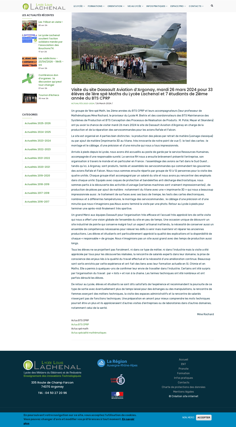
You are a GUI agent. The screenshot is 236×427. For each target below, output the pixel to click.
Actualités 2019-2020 (37, 188)
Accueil (183, 372)
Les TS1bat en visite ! (50, 35)
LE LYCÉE (78, 6)
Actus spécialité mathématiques (88, 345)
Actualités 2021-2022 (37, 171)
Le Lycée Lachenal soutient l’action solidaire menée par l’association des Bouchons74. (51, 54)
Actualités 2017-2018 (37, 205)
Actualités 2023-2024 (82, 116)
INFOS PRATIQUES (156, 6)
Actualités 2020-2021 (37, 179)
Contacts (183, 395)
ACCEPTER (203, 417)
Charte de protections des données (183, 399)
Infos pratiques (183, 390)
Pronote (183, 381)
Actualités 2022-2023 (38, 162)
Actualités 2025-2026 (38, 136)
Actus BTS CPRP (80, 337)
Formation (183, 386)
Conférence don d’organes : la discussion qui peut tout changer (50, 92)
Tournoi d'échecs (49, 108)
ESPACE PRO (178, 6)
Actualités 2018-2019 (37, 197)
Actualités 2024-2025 (38, 144)
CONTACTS (80, 18)
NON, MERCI (188, 417)
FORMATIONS (95, 6)
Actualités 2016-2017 (37, 214)
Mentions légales (183, 404)
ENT (183, 376)
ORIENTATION (115, 6)
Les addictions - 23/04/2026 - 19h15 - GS (51, 75)
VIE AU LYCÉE (135, 6)
